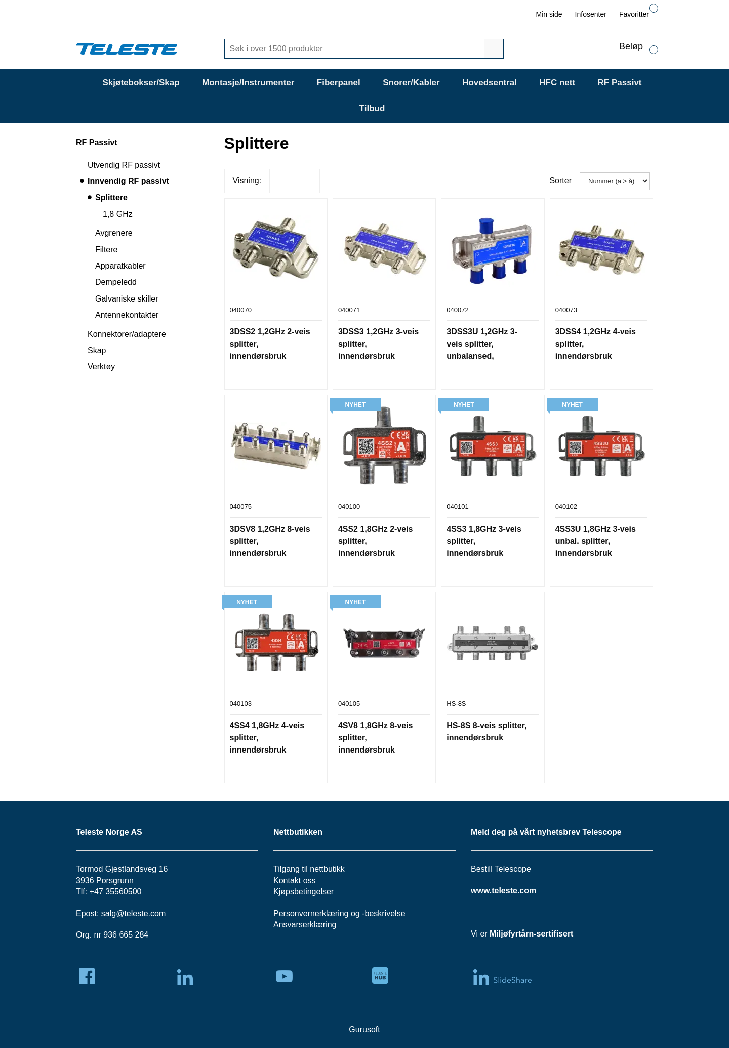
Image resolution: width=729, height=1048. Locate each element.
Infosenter (590, 14)
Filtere (106, 249)
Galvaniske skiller (126, 298)
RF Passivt (620, 82)
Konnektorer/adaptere (127, 334)
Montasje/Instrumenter (248, 82)
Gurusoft (364, 1029)
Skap (97, 350)
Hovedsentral (489, 82)
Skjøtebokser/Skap (140, 82)
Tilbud (372, 109)
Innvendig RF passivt (128, 181)
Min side (549, 14)
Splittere (111, 197)
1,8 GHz (118, 214)
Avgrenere (114, 233)
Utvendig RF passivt (124, 165)
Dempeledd (116, 282)
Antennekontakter (126, 315)
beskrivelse (385, 913)
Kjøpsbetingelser (303, 891)
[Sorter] (615, 181)
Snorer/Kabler (411, 82)
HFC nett (557, 82)
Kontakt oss (294, 880)
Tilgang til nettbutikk (309, 869)
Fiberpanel (338, 82)
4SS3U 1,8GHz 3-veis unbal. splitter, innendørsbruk (595, 541)
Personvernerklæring (311, 913)
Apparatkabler (120, 265)
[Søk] (355, 49)
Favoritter (634, 14)
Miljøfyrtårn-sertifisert (531, 933)
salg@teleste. (125, 913)
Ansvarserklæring (304, 924)
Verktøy (101, 366)
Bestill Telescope (501, 869)
